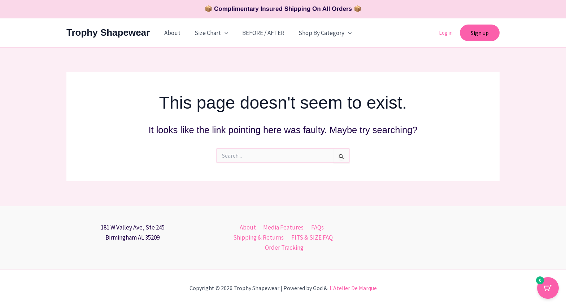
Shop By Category (318, 32)
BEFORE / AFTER (259, 33)
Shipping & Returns (259, 237)
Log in (446, 32)
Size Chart (208, 32)
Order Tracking (284, 248)
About (171, 33)
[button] (221, 32)
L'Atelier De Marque (353, 288)
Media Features (283, 227)
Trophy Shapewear (108, 32)
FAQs (316, 227)
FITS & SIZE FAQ (311, 237)
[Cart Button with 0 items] (548, 288)
